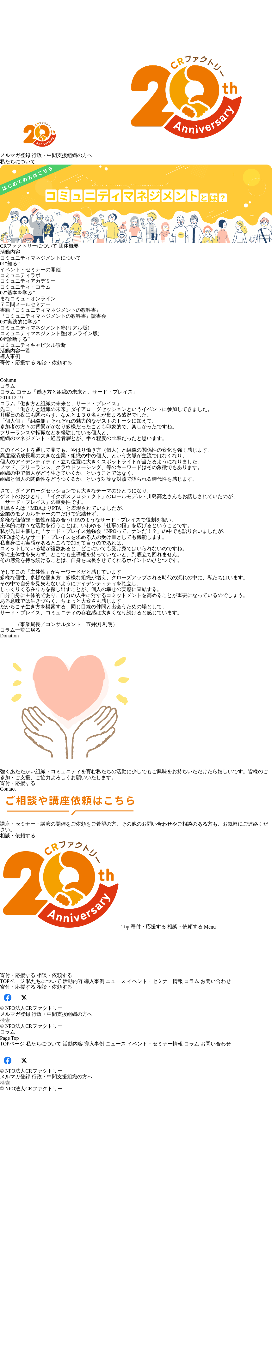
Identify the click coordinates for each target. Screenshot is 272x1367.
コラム (7, 391)
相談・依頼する (54, 362)
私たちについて (17, 161)
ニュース (116, 981)
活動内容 (10, 252)
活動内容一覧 (15, 350)
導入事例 (10, 356)
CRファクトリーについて (28, 246)
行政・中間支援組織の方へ (62, 155)
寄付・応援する (17, 362)
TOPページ (12, 981)
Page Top (9, 1038)
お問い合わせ (216, 981)
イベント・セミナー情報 (155, 981)
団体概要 (69, 246)
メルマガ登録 (15, 155)
